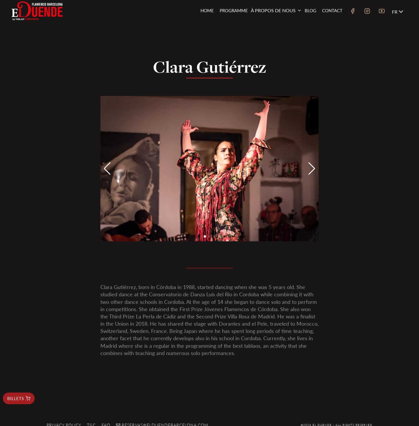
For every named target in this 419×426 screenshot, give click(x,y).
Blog (310, 10)
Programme (234, 10)
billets (18, 398)
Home (207, 10)
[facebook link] (352, 11)
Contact (332, 10)
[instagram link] (367, 11)
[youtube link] (381, 11)
